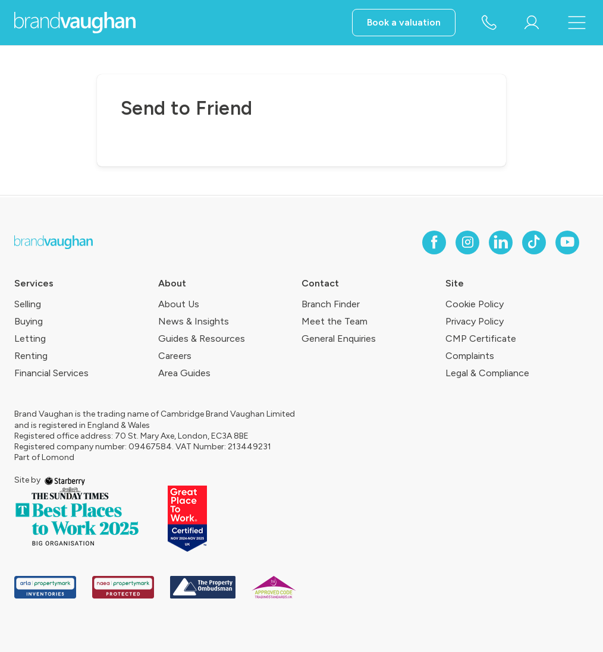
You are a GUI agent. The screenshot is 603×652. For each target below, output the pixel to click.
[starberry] (64, 480)
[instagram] (467, 242)
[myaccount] (531, 22)
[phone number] (488, 23)
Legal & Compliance (487, 373)
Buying (28, 321)
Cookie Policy (474, 304)
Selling (27, 304)
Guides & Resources (201, 338)
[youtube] (567, 242)
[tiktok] (534, 242)
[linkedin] (501, 242)
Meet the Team (335, 321)
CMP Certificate (480, 338)
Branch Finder (331, 304)
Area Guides (184, 373)
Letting (30, 338)
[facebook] (434, 242)
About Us (178, 304)
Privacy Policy (474, 321)
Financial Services (51, 373)
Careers (174, 355)
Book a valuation (404, 22)
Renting (31, 355)
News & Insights (193, 321)
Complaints (469, 355)
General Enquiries (339, 338)
